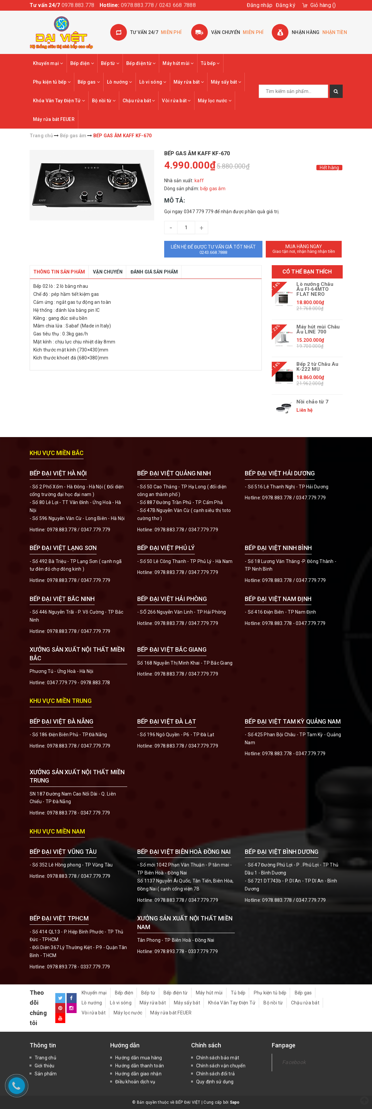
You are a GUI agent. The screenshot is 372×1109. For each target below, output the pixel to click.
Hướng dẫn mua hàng (138, 1057)
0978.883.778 (78, 5)
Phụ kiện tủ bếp (52, 82)
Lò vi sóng (153, 82)
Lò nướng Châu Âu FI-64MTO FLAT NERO (314, 289)
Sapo (235, 1102)
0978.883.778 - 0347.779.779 (293, 623)
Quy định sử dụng (215, 1081)
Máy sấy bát (226, 82)
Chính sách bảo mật (217, 1057)
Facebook (294, 1062)
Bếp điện (82, 63)
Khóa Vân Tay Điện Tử (59, 100)
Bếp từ (110, 63)
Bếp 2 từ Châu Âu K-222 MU (317, 367)
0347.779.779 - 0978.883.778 (78, 682)
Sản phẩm (46, 1073)
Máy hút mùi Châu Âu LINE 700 (318, 329)
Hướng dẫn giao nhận (138, 1073)
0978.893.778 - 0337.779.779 (78, 966)
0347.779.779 (96, 529)
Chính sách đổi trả (215, 1073)
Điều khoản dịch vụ (135, 1081)
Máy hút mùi (178, 63)
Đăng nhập (259, 5)
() (323, 5)
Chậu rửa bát (139, 100)
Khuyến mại (48, 63)
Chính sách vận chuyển (220, 1065)
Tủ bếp (210, 63)
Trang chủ (45, 1057)
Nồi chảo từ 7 (312, 401)
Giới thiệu (45, 1065)
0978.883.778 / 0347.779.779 (79, 876)
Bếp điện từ (141, 63)
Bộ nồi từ (104, 100)
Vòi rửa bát (176, 100)
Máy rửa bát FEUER (54, 119)
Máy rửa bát (189, 82)
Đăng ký (285, 5)
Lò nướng (119, 82)
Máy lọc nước (215, 100)
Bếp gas (89, 82)
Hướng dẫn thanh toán (139, 1065)
